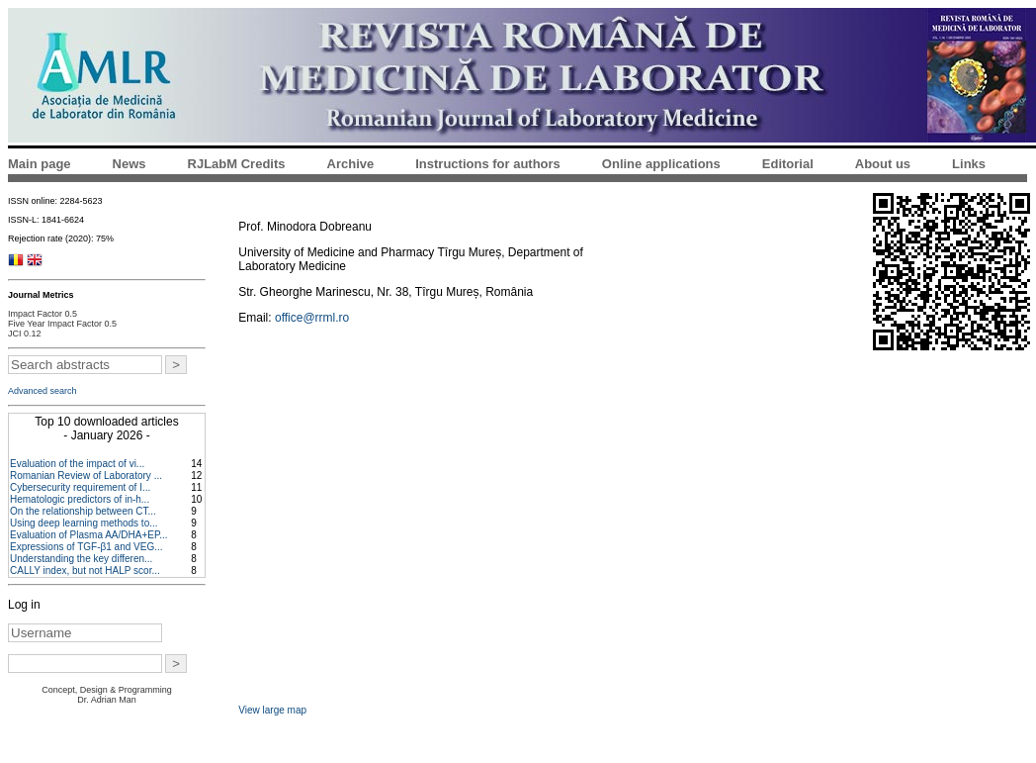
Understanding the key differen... (81, 558)
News (129, 163)
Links (969, 163)
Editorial (788, 163)
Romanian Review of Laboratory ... (86, 475)
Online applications (661, 163)
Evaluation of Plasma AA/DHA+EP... (89, 534)
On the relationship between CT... (83, 511)
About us (882, 163)
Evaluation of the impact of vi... (77, 463)
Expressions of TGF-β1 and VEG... (86, 546)
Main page (39, 163)
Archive (351, 163)
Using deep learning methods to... (84, 523)
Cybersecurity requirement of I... (80, 487)
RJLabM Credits (237, 163)
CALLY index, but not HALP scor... (85, 570)
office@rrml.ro (312, 318)
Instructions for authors (488, 163)
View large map (272, 710)
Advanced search (42, 391)
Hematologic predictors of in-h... (79, 499)
